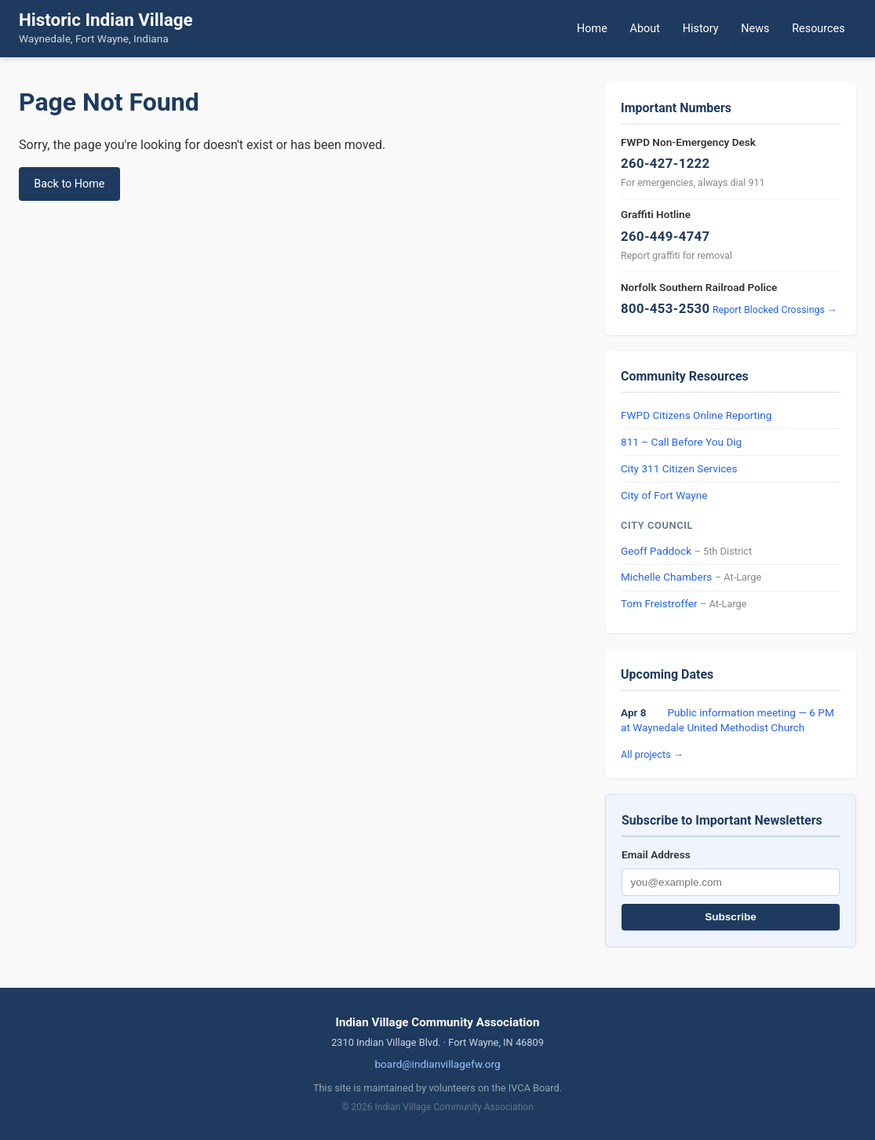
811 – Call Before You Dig (681, 441)
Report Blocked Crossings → (775, 309)
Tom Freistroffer (659, 603)
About (645, 28)
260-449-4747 (665, 236)
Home (592, 28)
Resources (818, 28)
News (755, 28)
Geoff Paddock (656, 551)
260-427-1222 (665, 163)
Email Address (656, 854)
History (701, 28)
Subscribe (731, 917)
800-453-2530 (665, 308)
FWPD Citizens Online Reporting (696, 415)
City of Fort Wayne (664, 495)
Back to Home (69, 184)
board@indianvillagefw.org (437, 1064)
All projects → (652, 754)
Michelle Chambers (666, 576)
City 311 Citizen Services (679, 468)
